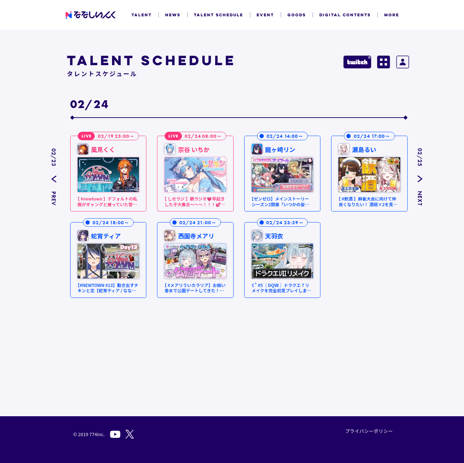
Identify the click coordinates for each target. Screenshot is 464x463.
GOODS (296, 14)
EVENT (265, 14)
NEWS (172, 14)
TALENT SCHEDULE (218, 14)
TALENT (142, 14)
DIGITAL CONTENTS (345, 14)
